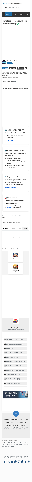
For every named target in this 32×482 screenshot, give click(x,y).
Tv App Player (9, 140)
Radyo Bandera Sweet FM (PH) (16, 329)
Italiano (13, 456)
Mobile (20, 444)
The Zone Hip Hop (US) (13, 374)
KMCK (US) (9, 348)
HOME (15, 14)
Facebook (10, 206)
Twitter (9, 207)
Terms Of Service (8, 442)
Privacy (16, 444)
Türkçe (26, 458)
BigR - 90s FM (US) (12, 357)
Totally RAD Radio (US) (13, 383)
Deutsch (6, 458)
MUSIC (22, 14)
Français (19, 456)
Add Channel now (16, 427)
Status (12, 446)
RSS (3, 442)
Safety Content (5, 446)
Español (25, 456)
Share (20, 68)
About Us (16, 442)
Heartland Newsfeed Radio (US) (15, 361)
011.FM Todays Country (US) (15, 340)
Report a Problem (10, 187)
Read (14, 81)
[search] (16, 8)
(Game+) (19, 249)
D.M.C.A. (4, 444)
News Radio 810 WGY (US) (14, 353)
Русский (12, 458)
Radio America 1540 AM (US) (15, 370)
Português (19, 458)
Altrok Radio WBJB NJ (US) (14, 344)
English (7, 456)
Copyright (10, 444)
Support (22, 442)
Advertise (25, 444)
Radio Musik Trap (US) (13, 379)
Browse (13, 68)
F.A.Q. (27, 442)
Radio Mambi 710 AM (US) (14, 366)
